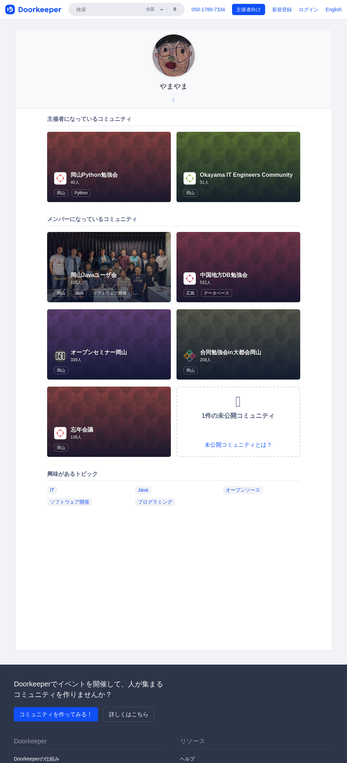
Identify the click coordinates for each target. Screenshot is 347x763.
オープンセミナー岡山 (99, 352)
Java (79, 293)
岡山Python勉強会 (94, 175)
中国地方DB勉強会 (224, 275)
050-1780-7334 (208, 9)
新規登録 (282, 9)
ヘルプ (187, 759)
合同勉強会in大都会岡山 (230, 352)
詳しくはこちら (128, 714)
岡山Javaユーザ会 (94, 275)
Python (81, 192)
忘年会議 (82, 430)
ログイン (309, 9)
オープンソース (243, 490)
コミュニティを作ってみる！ (55, 714)
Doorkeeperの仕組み (36, 759)
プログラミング (155, 502)
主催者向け (248, 9)
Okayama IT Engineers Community (246, 175)
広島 (190, 293)
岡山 (61, 192)
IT (52, 490)
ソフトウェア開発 (110, 293)
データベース (216, 293)
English (334, 9)
